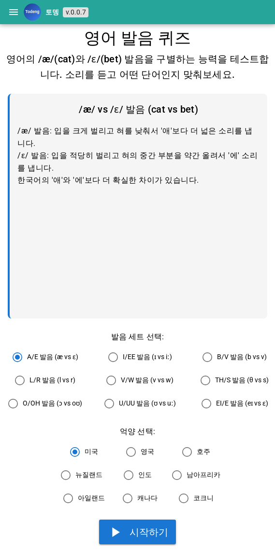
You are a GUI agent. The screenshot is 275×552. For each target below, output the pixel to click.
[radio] (43, 357)
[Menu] (13, 12)
